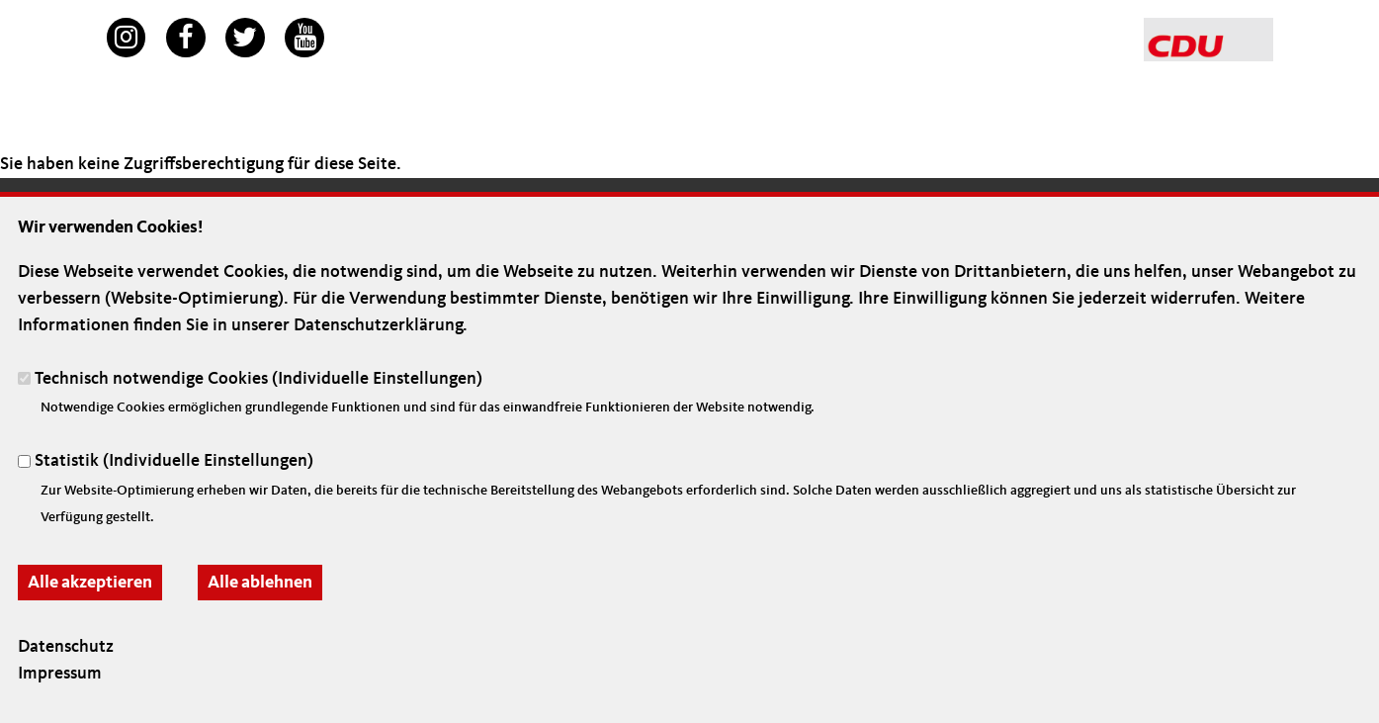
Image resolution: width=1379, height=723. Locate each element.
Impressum (60, 673)
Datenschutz (66, 647)
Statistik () (174, 461)
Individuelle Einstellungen (377, 378)
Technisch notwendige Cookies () (258, 378)
